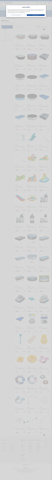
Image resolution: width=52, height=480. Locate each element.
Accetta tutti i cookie (35, 15)
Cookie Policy (23, 12)
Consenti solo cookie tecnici (16, 15)
